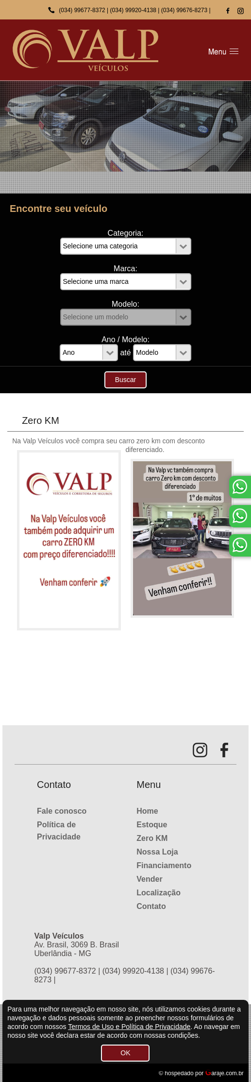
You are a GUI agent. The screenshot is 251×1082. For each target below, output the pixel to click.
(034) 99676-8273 (184, 10)
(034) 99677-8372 (82, 10)
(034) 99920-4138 (133, 10)
